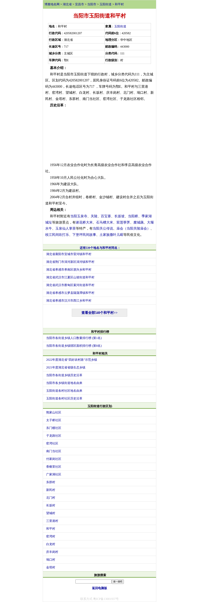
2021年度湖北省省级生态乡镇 (65, 367)
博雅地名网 (52, 4)
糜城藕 (138, 222)
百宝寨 (106, 216)
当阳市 (91, 4)
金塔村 (50, 567)
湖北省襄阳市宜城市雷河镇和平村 (68, 254)
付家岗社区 (53, 458)
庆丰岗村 (52, 551)
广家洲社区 (53, 474)
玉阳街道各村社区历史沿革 (64, 398)
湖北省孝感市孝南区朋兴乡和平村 (68, 269)
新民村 (50, 489)
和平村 (119, 4)
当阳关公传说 (103, 228)
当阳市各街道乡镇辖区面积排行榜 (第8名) (74, 345)
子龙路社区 (53, 435)
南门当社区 (53, 451)
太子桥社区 (53, 420)
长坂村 (50, 505)
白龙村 (50, 544)
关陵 (94, 216)
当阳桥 (133, 216)
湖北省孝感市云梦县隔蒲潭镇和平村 (70, 292)
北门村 (50, 497)
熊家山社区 (53, 412)
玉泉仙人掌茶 (65, 228)
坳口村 (50, 559)
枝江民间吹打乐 (57, 235)
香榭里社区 (53, 466)
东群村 (50, 482)
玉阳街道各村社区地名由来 (64, 390)
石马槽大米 (104, 222)
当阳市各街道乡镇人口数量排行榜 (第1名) (74, 338)
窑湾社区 (52, 443)
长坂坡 (119, 216)
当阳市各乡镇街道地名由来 (64, 383)
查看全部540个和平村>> (99, 313)
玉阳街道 (106, 4)
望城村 (50, 513)
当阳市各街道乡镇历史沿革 (64, 375)
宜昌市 (79, 4)
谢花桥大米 (84, 222)
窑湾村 (50, 536)
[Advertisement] (99, 135)
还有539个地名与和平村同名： (100, 247)
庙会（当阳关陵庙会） (133, 228)
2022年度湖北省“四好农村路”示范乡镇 (71, 359)
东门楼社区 (53, 427)
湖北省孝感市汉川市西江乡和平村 (68, 300)
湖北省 (67, 4)
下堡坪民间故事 (84, 235)
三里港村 (52, 520)
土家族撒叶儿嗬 (111, 235)
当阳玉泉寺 (78, 216)
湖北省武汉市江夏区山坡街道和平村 (70, 277)
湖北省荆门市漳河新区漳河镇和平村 (70, 261)
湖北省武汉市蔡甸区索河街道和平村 (70, 285)
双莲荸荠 (123, 222)
